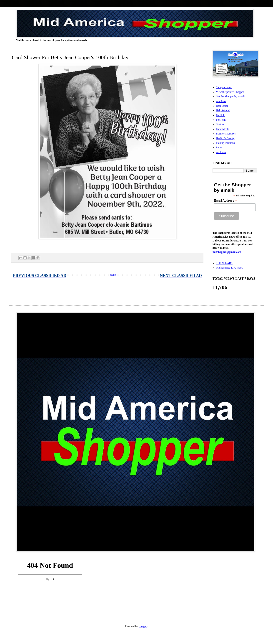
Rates (219, 147)
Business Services (225, 133)
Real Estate (222, 105)
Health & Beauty (225, 138)
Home (113, 274)
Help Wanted (223, 110)
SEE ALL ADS (224, 263)
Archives (221, 152)
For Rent (220, 119)
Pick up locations (225, 143)
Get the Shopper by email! (230, 96)
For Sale (220, 115)
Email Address (225, 200)
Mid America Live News (229, 267)
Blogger (143, 626)
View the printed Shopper (230, 92)
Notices (220, 124)
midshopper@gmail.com (227, 252)
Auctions (221, 101)
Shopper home (224, 87)
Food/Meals (222, 129)
